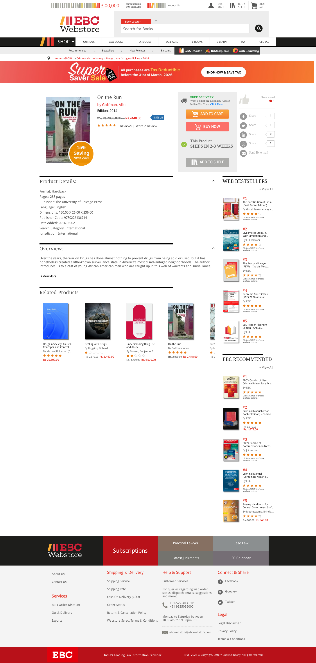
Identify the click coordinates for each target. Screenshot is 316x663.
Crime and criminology (90, 58)
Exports (57, 620)
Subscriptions (130, 550)
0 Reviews (124, 126)
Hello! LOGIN (220, 5)
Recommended (77, 50)
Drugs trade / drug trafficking (123, 58)
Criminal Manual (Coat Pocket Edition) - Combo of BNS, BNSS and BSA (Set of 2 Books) (258, 413)
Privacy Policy (227, 631)
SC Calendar (241, 558)
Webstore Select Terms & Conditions (132, 620)
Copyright (206, 654)
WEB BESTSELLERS (245, 181)
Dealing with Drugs (95, 344)
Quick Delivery (62, 612)
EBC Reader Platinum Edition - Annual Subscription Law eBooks (257, 326)
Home (57, 58)
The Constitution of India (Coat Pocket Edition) (257, 204)
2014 (146, 58)
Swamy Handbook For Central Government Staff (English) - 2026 (257, 506)
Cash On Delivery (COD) (123, 597)
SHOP (66, 41)
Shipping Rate (116, 589)
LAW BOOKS (116, 41)
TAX (243, 41)
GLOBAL (264, 41)
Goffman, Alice (114, 105)
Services (59, 596)
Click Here (216, 104)
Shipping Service (118, 581)
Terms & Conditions (231, 639)
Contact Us (59, 581)
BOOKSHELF (241, 5)
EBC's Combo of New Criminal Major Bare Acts (257, 382)
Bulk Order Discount (66, 604)
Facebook (231, 581)
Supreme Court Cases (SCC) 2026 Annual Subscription (255, 296)
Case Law (240, 543)
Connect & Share (233, 572)
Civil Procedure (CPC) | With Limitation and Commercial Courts (256, 234)
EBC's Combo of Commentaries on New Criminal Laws (256, 445)
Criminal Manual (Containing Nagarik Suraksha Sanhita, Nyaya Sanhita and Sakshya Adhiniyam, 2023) (257, 475)
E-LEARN (222, 41)
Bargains (166, 50)
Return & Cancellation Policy (126, 612)
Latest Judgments (185, 558)
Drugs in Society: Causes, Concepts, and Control (57, 346)
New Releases (137, 50)
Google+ (231, 591)
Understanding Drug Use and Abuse (140, 346)
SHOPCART (262, 5)
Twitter (230, 601)
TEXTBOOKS (144, 41)
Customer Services (175, 581)
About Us (58, 574)
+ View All (266, 189)
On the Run (174, 344)
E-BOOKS (197, 41)
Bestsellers (108, 50)
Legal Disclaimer (229, 623)
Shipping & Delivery (125, 572)
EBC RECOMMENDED (247, 359)
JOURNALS (89, 41)
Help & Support (176, 572)
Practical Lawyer (185, 543)
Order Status (116, 604)
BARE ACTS (171, 41)
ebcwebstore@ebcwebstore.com (190, 632)
